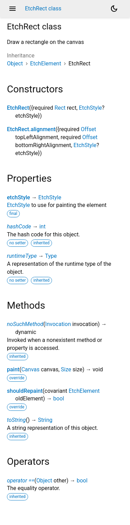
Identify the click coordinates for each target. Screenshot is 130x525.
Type (51, 256)
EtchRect (18, 108)
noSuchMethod (25, 324)
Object (15, 63)
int (42, 226)
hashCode (19, 226)
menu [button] (12, 8)
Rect (60, 108)
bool (58, 398)
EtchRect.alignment (31, 129)
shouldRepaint (25, 391)
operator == (20, 480)
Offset (88, 129)
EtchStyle (90, 108)
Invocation (58, 324)
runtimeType (22, 256)
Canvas (30, 369)
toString (16, 420)
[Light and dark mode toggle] (114, 8)
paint (13, 369)
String (45, 420)
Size (66, 369)
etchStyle (18, 197)
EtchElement (45, 63)
